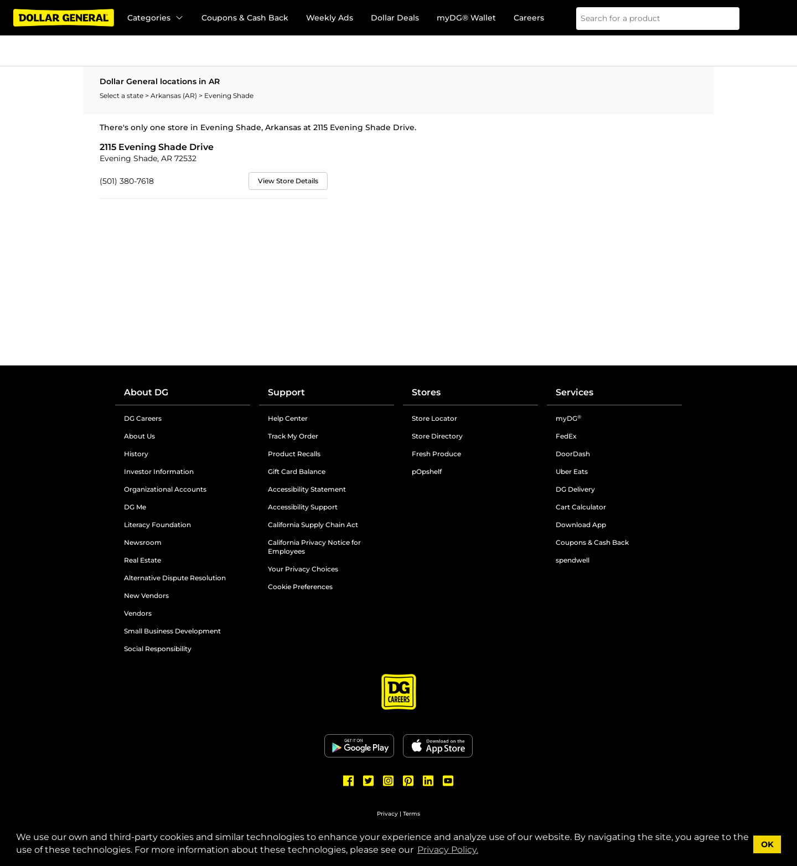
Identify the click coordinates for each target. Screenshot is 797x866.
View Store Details (288, 181)
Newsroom (143, 542)
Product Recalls (294, 454)
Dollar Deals (395, 18)
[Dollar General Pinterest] (408, 780)
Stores (426, 392)
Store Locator (434, 418)
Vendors (138, 613)
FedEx (566, 436)
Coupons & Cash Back (244, 18)
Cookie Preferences (300, 587)
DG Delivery (575, 489)
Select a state (122, 95)
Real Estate (142, 560)
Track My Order (293, 436)
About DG (146, 392)
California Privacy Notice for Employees (314, 546)
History (136, 454)
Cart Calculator (581, 507)
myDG (568, 418)
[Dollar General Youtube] (448, 780)
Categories (155, 18)
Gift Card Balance (296, 471)
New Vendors (146, 595)
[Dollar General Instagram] (388, 780)
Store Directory (437, 436)
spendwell (572, 560)
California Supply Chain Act (313, 524)
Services (574, 392)
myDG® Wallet (466, 18)
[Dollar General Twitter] (368, 780)
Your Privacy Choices (303, 569)
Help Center (288, 418)
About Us (139, 436)
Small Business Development (172, 631)
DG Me (135, 507)
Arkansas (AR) (175, 95)
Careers (529, 18)
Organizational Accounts (165, 489)
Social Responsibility (158, 649)
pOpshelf (427, 471)
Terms (411, 813)
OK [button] (767, 844)
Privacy (387, 813)
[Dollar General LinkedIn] (428, 780)
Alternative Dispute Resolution (175, 578)
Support (286, 392)
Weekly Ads (329, 18)
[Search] (724, 18)
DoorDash (573, 454)
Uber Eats (572, 471)
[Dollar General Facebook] (348, 780)
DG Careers (143, 418)
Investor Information (159, 471)
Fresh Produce (436, 454)
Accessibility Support (303, 507)
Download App (581, 524)
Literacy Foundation (157, 524)
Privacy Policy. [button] (447, 849)
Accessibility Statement (307, 489)
